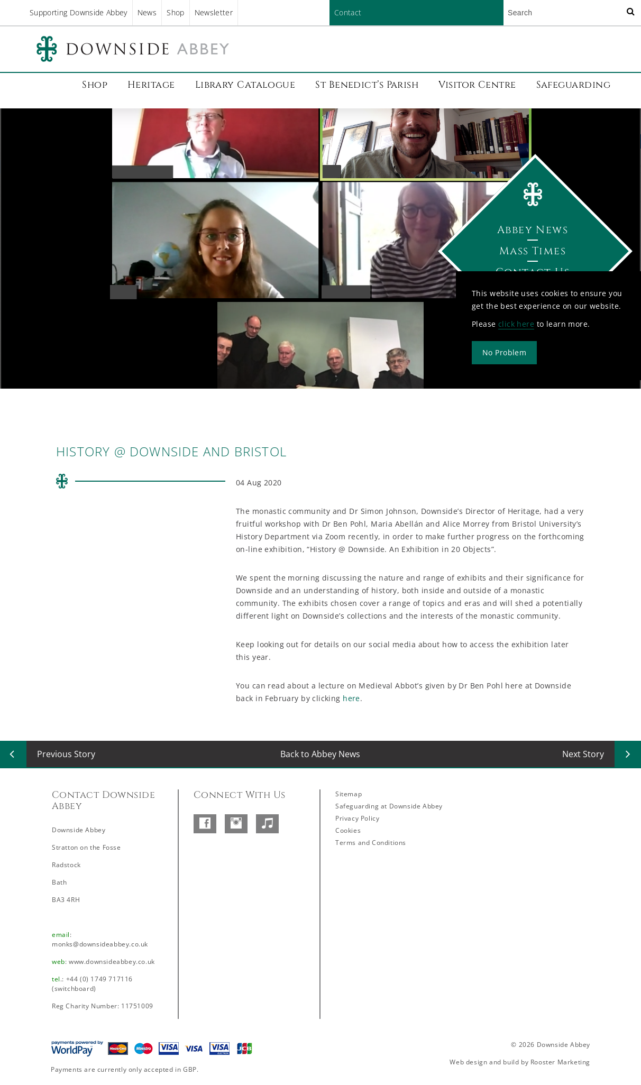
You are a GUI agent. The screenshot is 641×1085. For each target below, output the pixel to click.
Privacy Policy (357, 818)
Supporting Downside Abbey (78, 12)
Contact (347, 12)
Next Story (583, 754)
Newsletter (214, 12)
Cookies (348, 830)
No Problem (504, 352)
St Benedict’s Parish (366, 84)
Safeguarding (573, 84)
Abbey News (532, 230)
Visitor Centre (477, 84)
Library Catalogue (245, 84)
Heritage (151, 84)
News (147, 12)
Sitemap (348, 793)
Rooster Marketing (560, 1062)
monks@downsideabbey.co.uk (100, 944)
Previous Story (66, 754)
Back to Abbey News (320, 754)
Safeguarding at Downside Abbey (389, 806)
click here (516, 324)
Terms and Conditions (370, 842)
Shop (175, 12)
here (351, 698)
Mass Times (532, 251)
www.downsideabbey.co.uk (112, 961)
